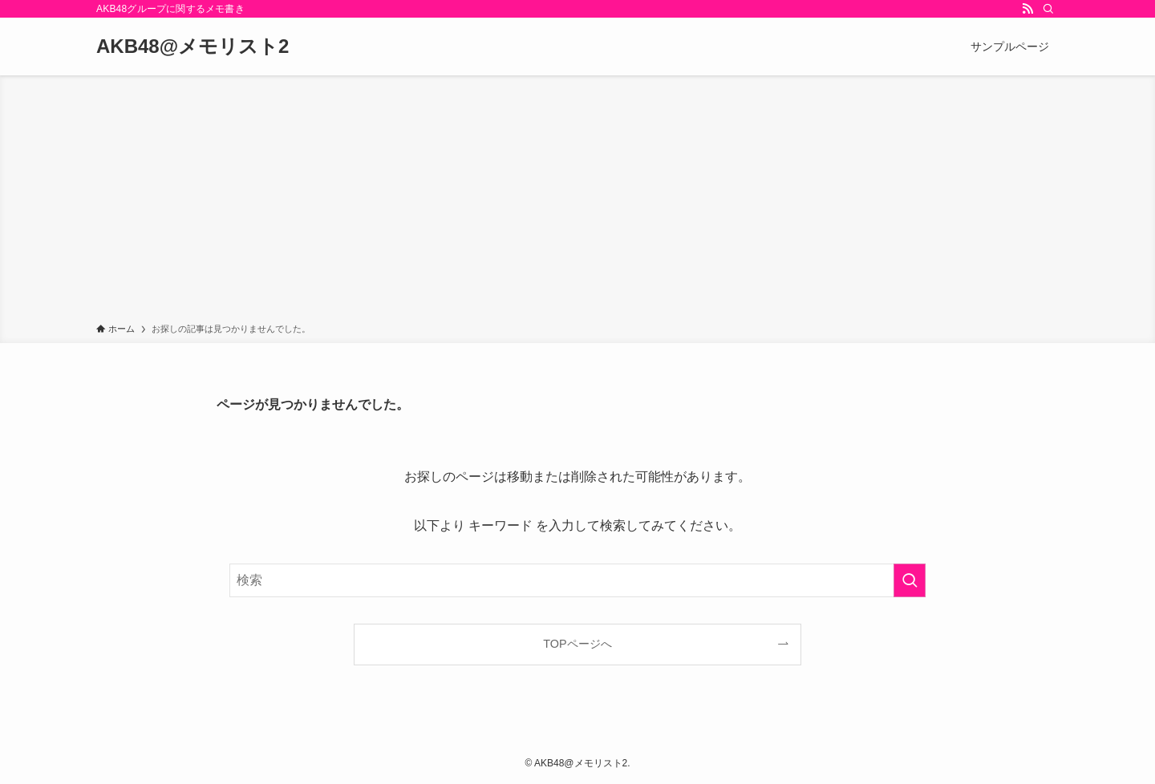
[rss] (1027, 9)
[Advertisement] (577, 202)
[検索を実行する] (910, 580)
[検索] (1048, 9)
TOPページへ (577, 643)
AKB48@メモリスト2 (192, 46)
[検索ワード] (577, 580)
